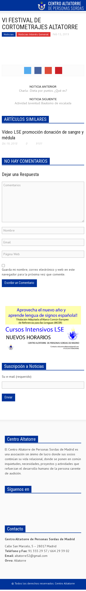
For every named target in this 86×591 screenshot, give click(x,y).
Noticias (9, 34)
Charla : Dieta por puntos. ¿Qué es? (43, 91)
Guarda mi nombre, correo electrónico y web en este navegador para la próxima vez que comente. (38, 271)
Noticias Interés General (33, 34)
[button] (17, 6)
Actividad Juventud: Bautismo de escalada (43, 103)
